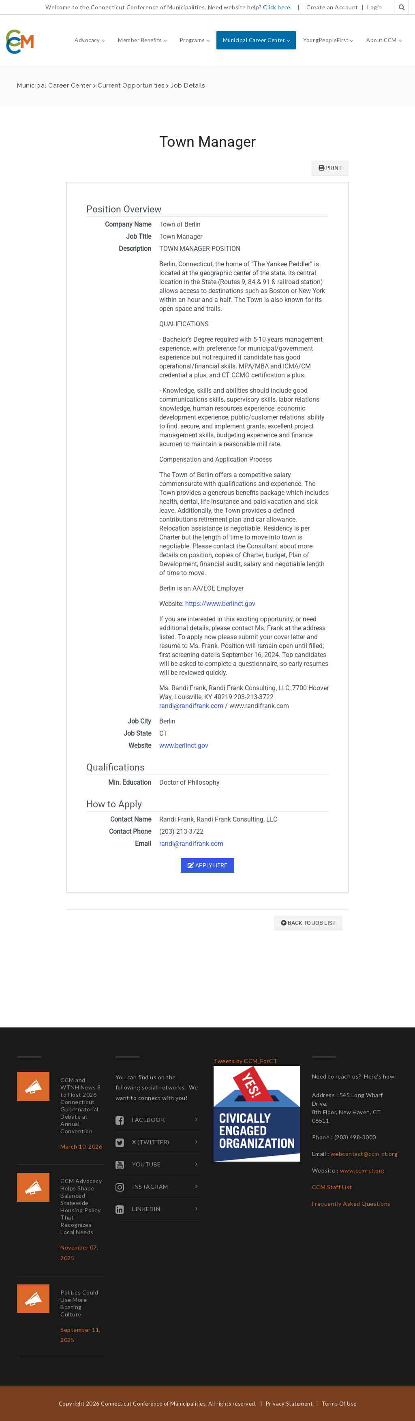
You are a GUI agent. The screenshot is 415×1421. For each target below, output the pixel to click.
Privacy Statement (289, 1403)
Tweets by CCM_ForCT (246, 1060)
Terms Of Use (339, 1403)
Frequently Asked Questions (351, 1203)
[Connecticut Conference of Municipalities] (20, 41)
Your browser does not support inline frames (207, 562)
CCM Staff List (332, 1186)
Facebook (140, 1120)
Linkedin (138, 1209)
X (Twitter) (142, 1142)
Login (374, 7)
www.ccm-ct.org (362, 1170)
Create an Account (332, 7)
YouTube (138, 1165)
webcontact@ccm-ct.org (364, 1153)
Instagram (142, 1187)
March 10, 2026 (81, 1146)
